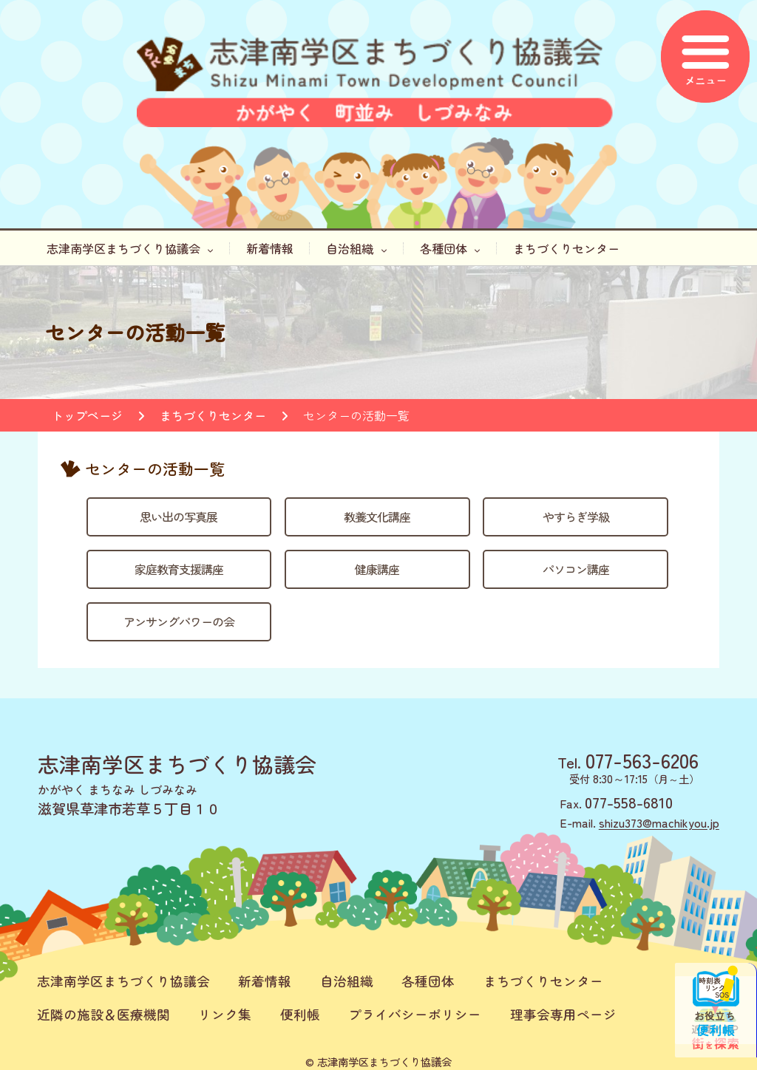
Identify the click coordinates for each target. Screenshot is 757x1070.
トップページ (87, 415)
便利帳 (300, 1014)
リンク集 (224, 1014)
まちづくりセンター (566, 248)
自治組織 (356, 248)
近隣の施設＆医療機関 (103, 1014)
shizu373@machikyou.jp (659, 822)
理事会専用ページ (563, 1014)
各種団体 (450, 248)
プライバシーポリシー (414, 1014)
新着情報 (269, 248)
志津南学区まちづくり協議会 (130, 248)
